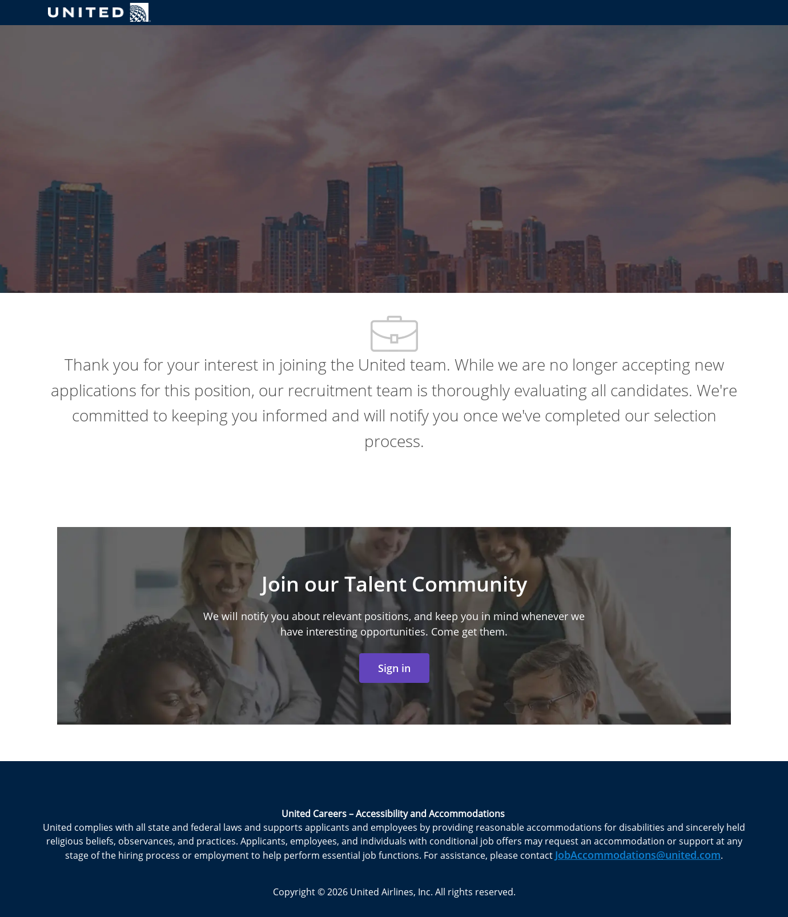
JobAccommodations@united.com (638, 855)
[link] (394, 668)
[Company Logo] (99, 12)
